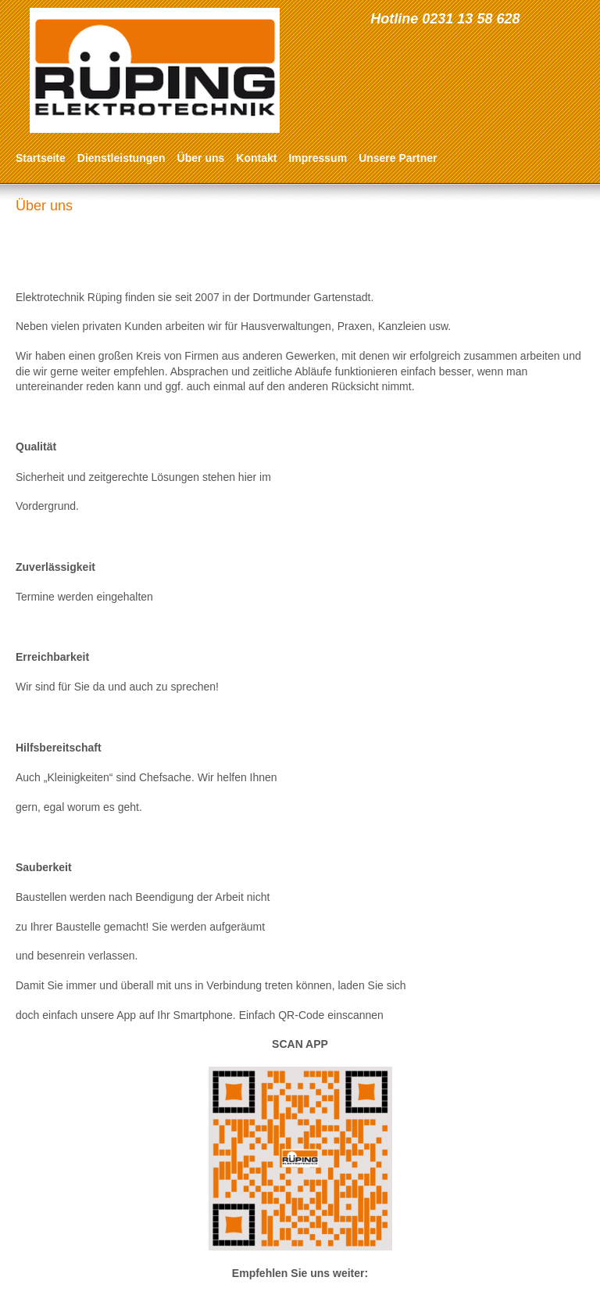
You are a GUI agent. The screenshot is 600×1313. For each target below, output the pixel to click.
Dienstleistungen (121, 158)
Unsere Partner (398, 158)
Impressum (317, 158)
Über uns (201, 158)
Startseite (41, 158)
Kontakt (256, 158)
